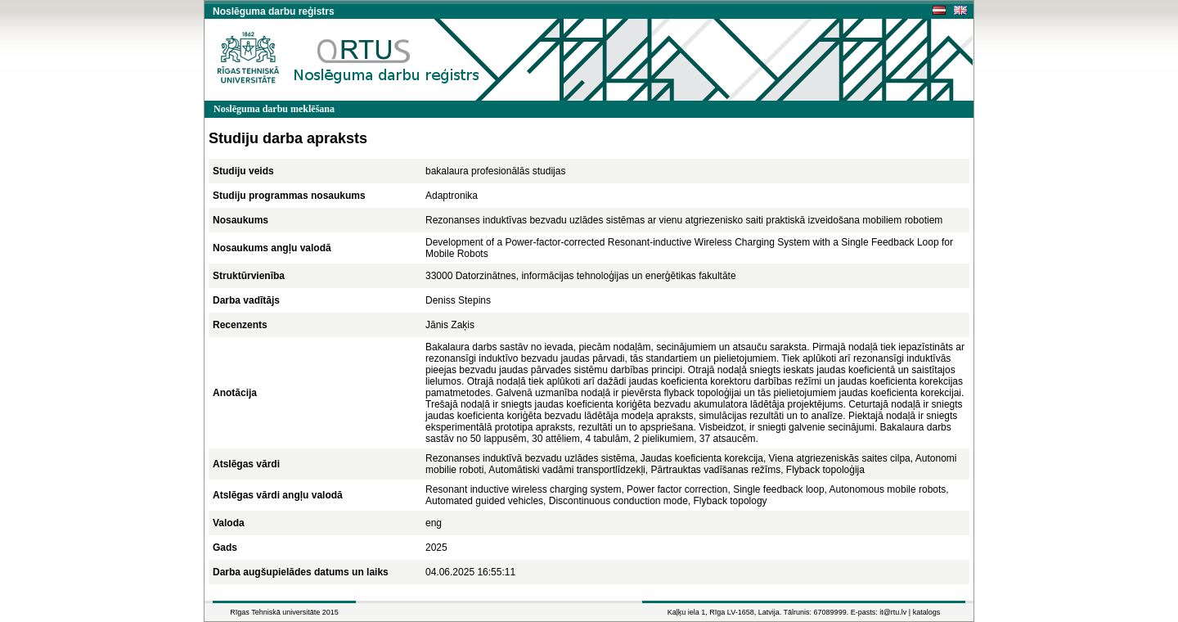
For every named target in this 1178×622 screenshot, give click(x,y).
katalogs (927, 612)
